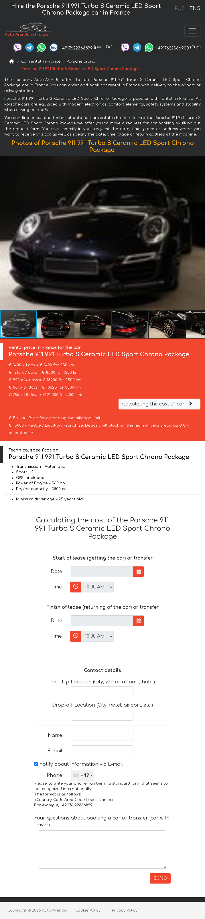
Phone (54, 775)
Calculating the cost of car (158, 404)
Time (56, 587)
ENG (195, 8)
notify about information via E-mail (78, 764)
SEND (160, 878)
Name (55, 735)
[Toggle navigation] (192, 31)
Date (56, 571)
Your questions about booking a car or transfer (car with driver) (101, 821)
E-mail (55, 750)
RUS (180, 8)
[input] (102, 571)
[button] (199, 233)
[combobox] (82, 775)
